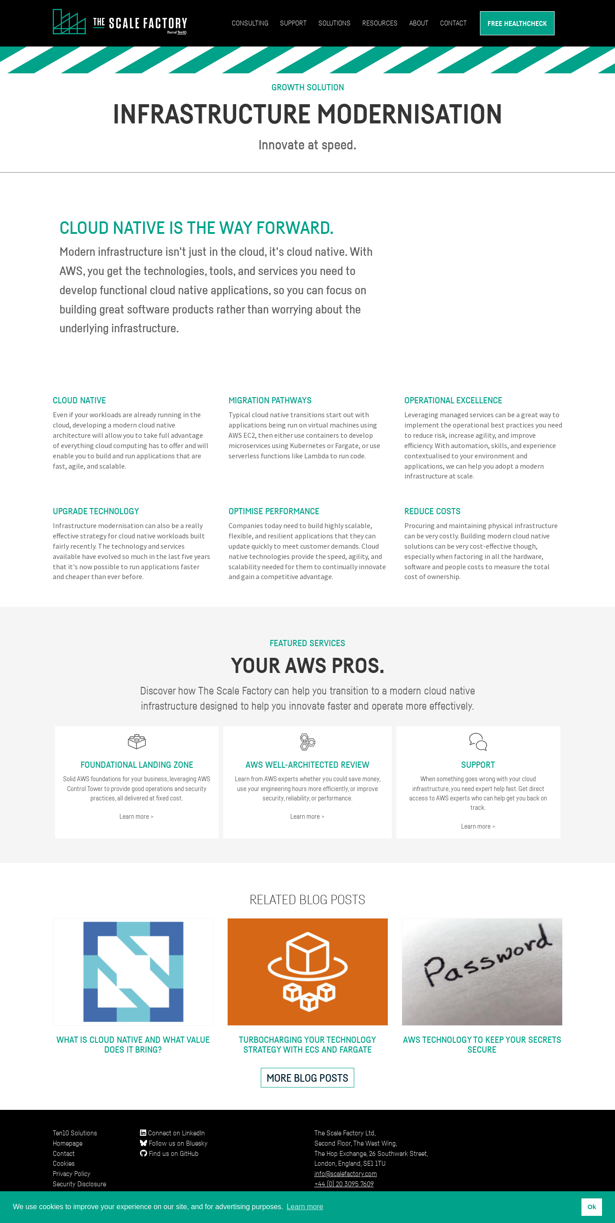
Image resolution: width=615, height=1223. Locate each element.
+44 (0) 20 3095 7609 (344, 1183)
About (418, 22)
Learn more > (136, 816)
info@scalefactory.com (345, 1173)
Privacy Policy (71, 1173)
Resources (380, 22)
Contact (453, 22)
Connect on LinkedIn (172, 1132)
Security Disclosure (79, 1183)
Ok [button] (591, 1206)
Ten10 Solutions (75, 1132)
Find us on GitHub (169, 1153)
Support (293, 22)
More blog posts (307, 1077)
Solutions (334, 22)
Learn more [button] (305, 1206)
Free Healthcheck (517, 23)
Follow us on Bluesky (174, 1142)
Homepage (67, 1142)
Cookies (64, 1163)
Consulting (250, 22)
